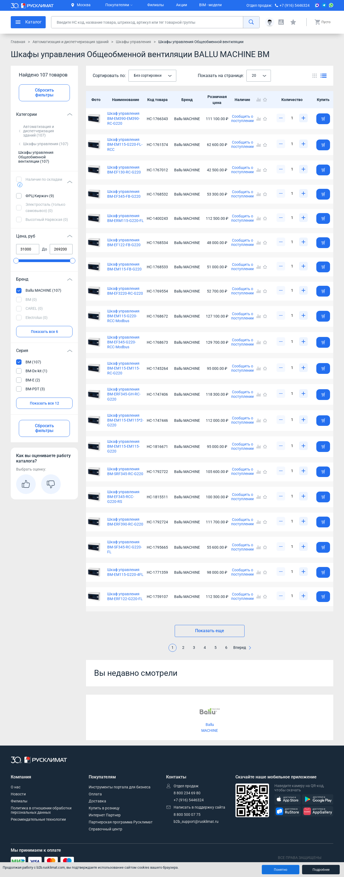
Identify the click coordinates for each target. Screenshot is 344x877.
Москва (81, 5)
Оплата (95, 794)
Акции (181, 5)
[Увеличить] (303, 118)
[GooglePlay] (317, 799)
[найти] (251, 22)
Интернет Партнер (105, 815)
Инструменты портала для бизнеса (119, 787)
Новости (18, 794)
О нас (15, 787)
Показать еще (209, 630)
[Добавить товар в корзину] (323, 118)
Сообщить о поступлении (242, 118)
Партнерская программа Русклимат (121, 822)
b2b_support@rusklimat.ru (196, 821)
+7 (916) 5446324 (295, 5)
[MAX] (317, 5)
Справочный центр (105, 829)
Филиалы (155, 5)
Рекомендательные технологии (38, 819)
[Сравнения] (281, 22)
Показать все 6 (44, 331)
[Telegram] (324, 5)
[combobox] (152, 76)
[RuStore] (287, 811)
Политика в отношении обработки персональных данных (41, 810)
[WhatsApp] (331, 5)
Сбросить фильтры (44, 93)
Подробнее (321, 870)
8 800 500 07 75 (187, 814)
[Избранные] (293, 22)
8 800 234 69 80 (187, 793)
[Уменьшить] (281, 118)
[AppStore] (287, 799)
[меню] (28, 22)
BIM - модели (210, 5)
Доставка (97, 801)
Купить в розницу (104, 808)
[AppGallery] (317, 811)
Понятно (280, 870)
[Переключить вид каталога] (315, 75)
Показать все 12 (44, 403)
